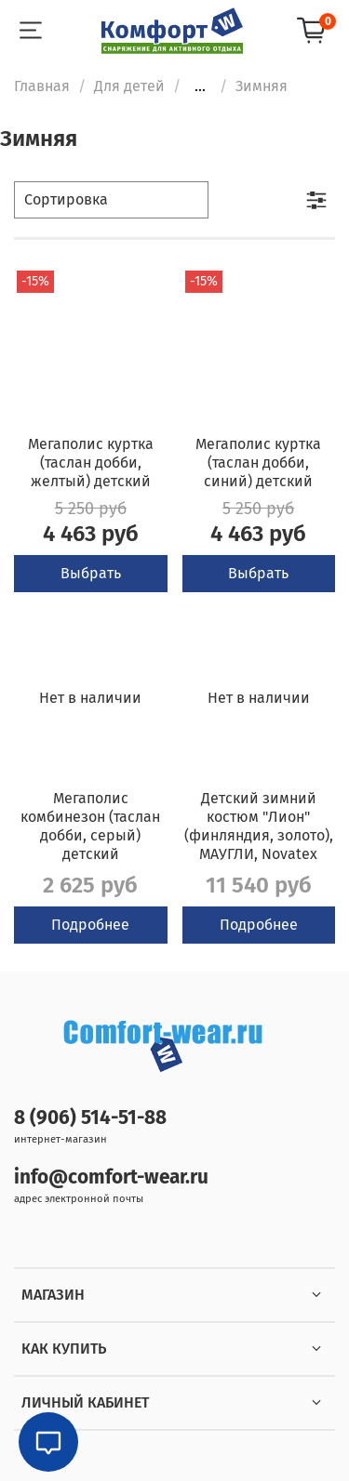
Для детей (129, 86)
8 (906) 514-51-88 (90, 1118)
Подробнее (90, 924)
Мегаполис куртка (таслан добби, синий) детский (258, 462)
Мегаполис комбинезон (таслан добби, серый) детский (90, 826)
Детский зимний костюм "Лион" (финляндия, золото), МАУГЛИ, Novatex (258, 826)
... (200, 86)
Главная (42, 86)
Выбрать (90, 573)
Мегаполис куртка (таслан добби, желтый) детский (91, 462)
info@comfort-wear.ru (111, 1177)
